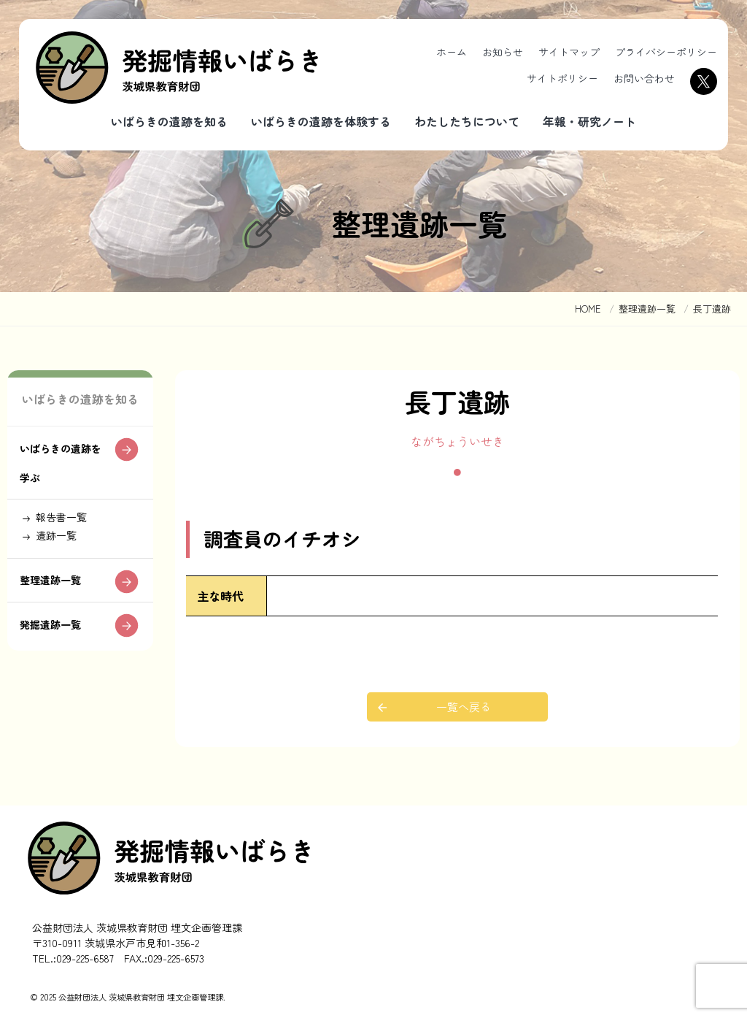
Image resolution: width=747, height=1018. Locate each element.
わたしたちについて (466, 121)
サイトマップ (569, 52)
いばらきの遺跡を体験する (321, 121)
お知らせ (502, 52)
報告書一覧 (67, 555)
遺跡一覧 (61, 576)
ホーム (451, 52)
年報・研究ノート (589, 121)
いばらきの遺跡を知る (169, 121)
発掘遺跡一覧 (56, 672)
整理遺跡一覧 (56, 626)
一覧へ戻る (465, 707)
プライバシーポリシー (666, 52)
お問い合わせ (644, 78)
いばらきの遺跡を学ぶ (62, 496)
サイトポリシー (562, 78)
